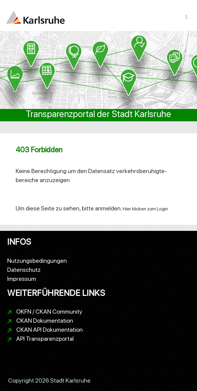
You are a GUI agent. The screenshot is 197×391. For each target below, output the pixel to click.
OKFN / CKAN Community (49, 311)
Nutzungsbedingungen (37, 260)
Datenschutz (24, 269)
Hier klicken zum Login (145, 209)
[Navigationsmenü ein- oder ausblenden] (186, 17)
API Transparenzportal (45, 338)
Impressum (21, 278)
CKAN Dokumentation (44, 320)
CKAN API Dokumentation (49, 329)
